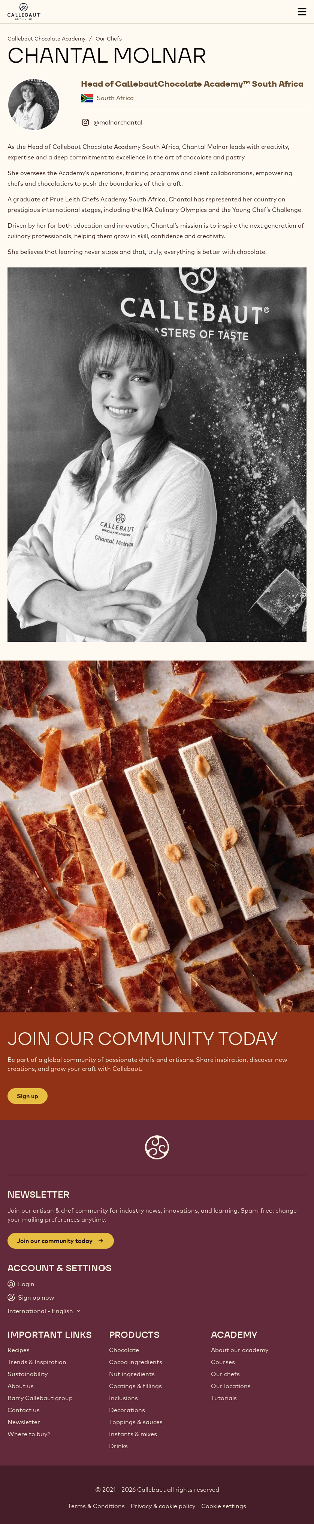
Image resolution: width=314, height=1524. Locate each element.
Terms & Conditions (96, 1506)
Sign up (27, 1096)
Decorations (127, 1410)
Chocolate (124, 1350)
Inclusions (123, 1398)
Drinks (118, 1446)
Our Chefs (109, 38)
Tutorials (224, 1398)
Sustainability (27, 1374)
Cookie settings (223, 1506)
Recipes (18, 1350)
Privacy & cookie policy (163, 1506)
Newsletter (23, 1422)
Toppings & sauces (136, 1422)
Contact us (23, 1410)
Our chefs (225, 1374)
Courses (223, 1362)
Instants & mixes (133, 1434)
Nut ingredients (132, 1374)
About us (20, 1386)
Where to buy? (28, 1434)
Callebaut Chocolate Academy (46, 38)
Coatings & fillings (135, 1386)
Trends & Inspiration (36, 1362)
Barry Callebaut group (40, 1398)
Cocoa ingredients (135, 1362)
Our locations (231, 1386)
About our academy (239, 1350)
